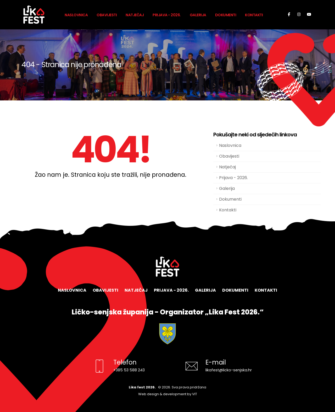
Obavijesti (107, 15)
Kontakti (254, 15)
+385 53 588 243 (129, 370)
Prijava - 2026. (167, 15)
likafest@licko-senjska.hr (228, 370)
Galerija (198, 15)
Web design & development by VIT (167, 394)
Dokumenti (225, 15)
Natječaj (135, 15)
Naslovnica (76, 15)
